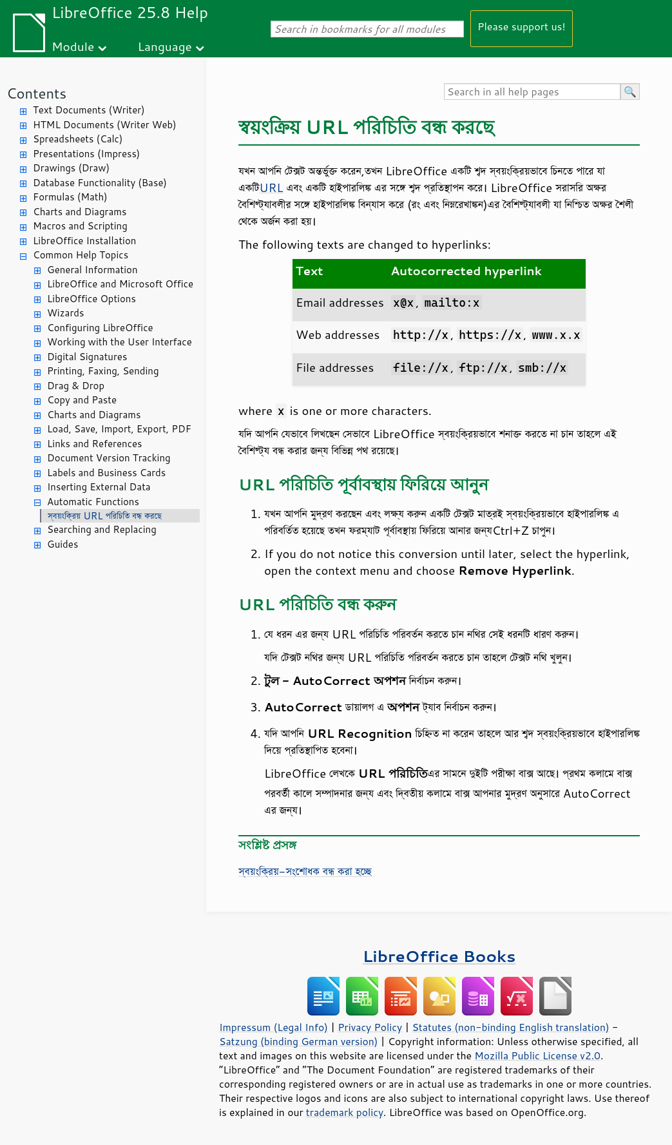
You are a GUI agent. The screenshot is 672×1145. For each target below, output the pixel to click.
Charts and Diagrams (79, 211)
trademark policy (344, 1112)
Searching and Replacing (102, 529)
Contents (36, 93)
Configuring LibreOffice (100, 327)
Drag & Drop (75, 385)
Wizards (65, 313)
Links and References (94, 443)
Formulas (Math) (70, 197)
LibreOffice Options (91, 298)
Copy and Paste (82, 400)
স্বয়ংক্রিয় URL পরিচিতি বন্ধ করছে (105, 516)
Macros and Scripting (80, 226)
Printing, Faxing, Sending (103, 371)
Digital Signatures (87, 356)
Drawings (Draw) (71, 168)
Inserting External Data (99, 487)
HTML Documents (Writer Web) (105, 124)
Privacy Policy (370, 1027)
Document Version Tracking (109, 458)
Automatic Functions (93, 501)
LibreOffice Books (439, 956)
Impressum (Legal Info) (273, 1027)
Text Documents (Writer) (89, 110)
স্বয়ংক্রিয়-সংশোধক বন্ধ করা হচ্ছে (305, 871)
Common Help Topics (80, 255)
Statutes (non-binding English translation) (510, 1027)
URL (271, 187)
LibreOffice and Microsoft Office (120, 284)
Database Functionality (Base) (100, 182)
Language (165, 46)
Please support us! (521, 26)
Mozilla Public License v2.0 (537, 1055)
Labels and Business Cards (106, 472)
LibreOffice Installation (84, 240)
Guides (62, 544)
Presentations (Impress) (86, 153)
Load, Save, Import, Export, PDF (119, 429)
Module (73, 46)
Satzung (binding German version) (298, 1041)
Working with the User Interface (119, 342)
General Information (92, 269)
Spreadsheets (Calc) (77, 139)
